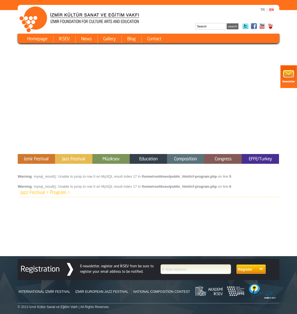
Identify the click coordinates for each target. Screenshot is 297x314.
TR (262, 10)
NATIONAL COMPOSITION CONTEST (161, 292)
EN (271, 10)
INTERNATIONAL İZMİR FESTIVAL (44, 292)
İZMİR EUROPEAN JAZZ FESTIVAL (101, 292)
